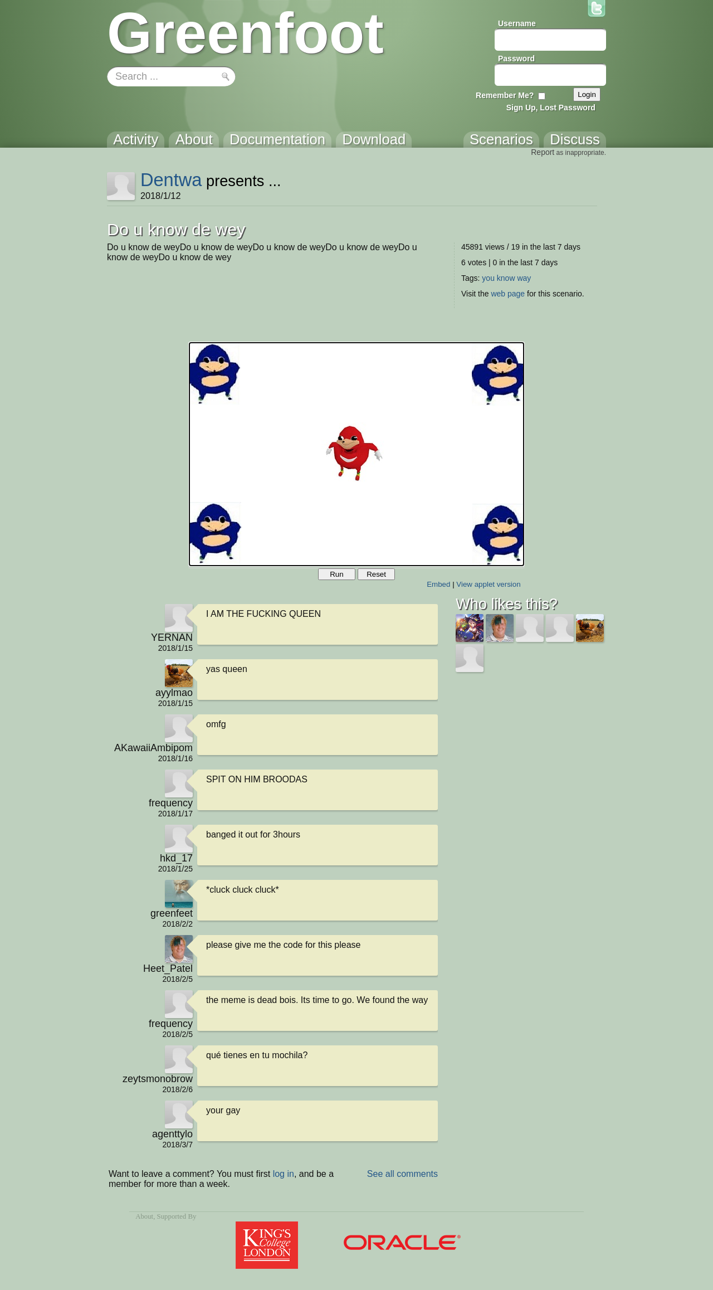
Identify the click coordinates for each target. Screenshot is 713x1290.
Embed (438, 584)
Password (516, 58)
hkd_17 (176, 858)
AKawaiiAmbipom (153, 747)
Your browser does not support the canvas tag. (356, 454)
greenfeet (171, 913)
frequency (171, 803)
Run (336, 574)
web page (508, 293)
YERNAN (172, 637)
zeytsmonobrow (158, 1078)
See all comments (402, 1174)
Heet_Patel (168, 968)
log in (283, 1174)
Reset (376, 574)
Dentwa (171, 179)
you (488, 278)
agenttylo (172, 1134)
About (144, 1216)
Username (517, 23)
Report (542, 152)
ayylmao (174, 692)
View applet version (488, 584)
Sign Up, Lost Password (550, 107)
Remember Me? (505, 95)
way (524, 278)
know (506, 278)
